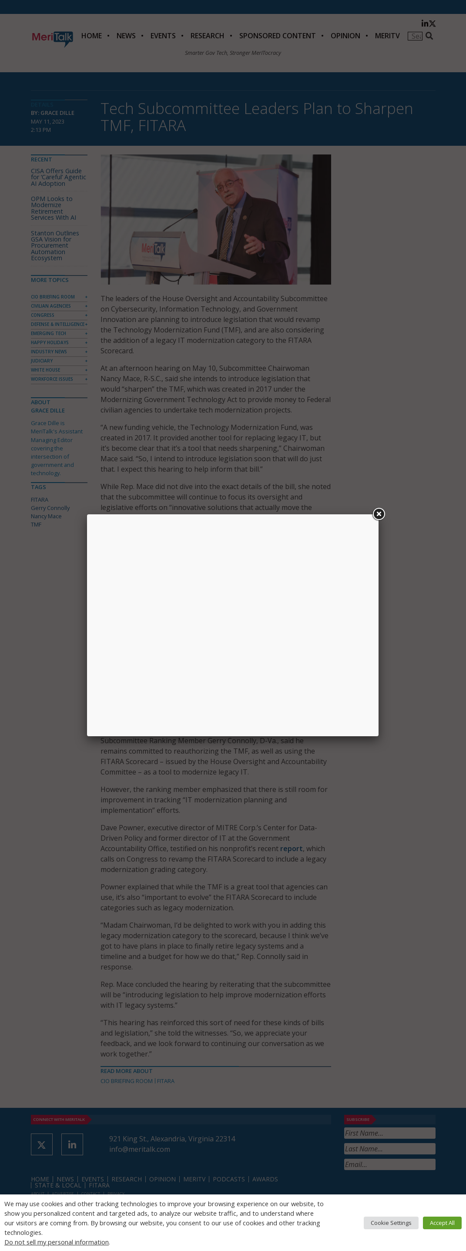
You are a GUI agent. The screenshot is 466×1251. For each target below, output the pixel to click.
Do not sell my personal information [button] (56, 1242)
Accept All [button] (442, 1223)
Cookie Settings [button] (391, 1223)
